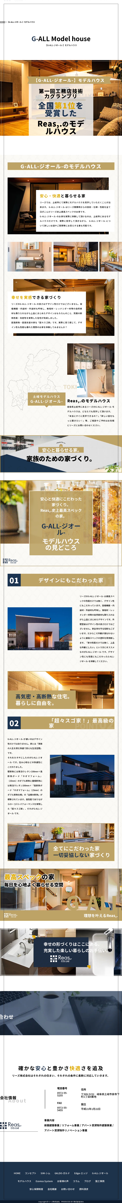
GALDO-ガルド (62, 1173)
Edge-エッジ (81, 1173)
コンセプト (59, 11)
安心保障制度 (36, 1189)
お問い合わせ (89, 11)
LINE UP (74, 11)
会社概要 (52, 1189)
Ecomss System (44, 1181)
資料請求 (104, 11)
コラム (76, 1181)
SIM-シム (45, 1173)
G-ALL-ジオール (100, 1173)
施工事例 (45, 11)
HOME (2, 22)
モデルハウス (30, 11)
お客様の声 (63, 1181)
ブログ (87, 1181)
